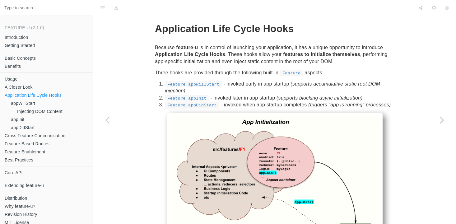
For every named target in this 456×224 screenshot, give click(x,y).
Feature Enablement (25, 151)
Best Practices (19, 159)
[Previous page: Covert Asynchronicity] (107, 120)
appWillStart (23, 103)
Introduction (16, 37)
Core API (14, 172)
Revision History (21, 214)
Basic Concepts (20, 58)
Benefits (13, 66)
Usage (11, 79)
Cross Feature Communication (35, 135)
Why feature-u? (20, 206)
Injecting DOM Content (40, 111)
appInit (17, 119)
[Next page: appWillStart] (442, 120)
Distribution (16, 198)
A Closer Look (19, 87)
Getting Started (20, 45)
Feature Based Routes (27, 143)
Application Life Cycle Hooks (33, 95)
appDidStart (23, 127)
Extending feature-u (24, 185)
